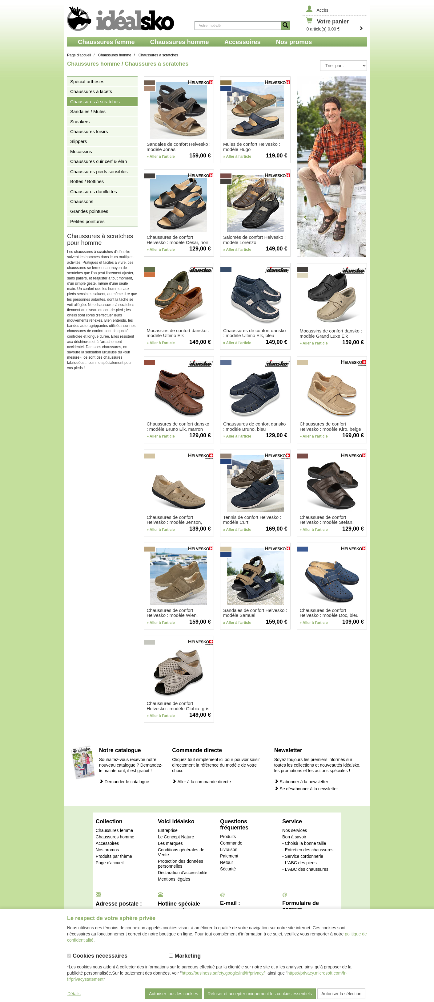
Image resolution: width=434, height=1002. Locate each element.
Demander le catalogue (124, 781)
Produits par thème (114, 856)
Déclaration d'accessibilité (182, 872)
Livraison (228, 849)
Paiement (229, 855)
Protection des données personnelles (180, 864)
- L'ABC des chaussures (305, 869)
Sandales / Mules (88, 111)
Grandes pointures (89, 211)
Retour (226, 862)
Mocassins (81, 151)
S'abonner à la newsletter (301, 781)
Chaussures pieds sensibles (99, 171)
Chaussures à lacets (91, 91)
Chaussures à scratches (95, 101)
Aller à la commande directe (201, 781)
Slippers (78, 141)
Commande (231, 843)
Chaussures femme (114, 830)
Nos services (294, 830)
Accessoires (107, 843)
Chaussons (81, 201)
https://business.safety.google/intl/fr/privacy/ (223, 973)
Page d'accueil (110, 862)
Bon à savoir (294, 836)
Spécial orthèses (87, 81)
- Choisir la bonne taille (304, 843)
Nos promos (107, 849)
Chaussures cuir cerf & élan (98, 161)
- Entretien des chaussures (308, 849)
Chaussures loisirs (89, 131)
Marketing (185, 956)
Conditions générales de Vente (181, 852)
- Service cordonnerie (302, 856)
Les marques (170, 843)
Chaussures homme (115, 836)
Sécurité (228, 868)
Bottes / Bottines (87, 181)
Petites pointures (87, 221)
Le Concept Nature (176, 836)
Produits (228, 836)
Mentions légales (174, 879)
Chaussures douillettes (93, 191)
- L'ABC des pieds (299, 862)
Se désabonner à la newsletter (306, 788)
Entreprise (168, 830)
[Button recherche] (285, 26)
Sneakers (80, 121)
